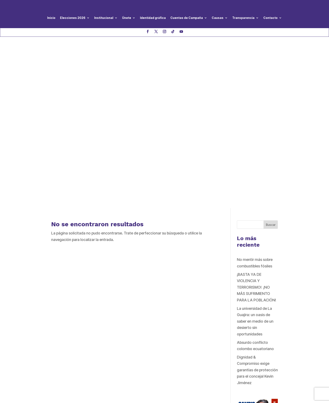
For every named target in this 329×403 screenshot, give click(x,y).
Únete (126, 18)
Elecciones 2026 (72, 18)
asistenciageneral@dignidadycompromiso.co (83, 339)
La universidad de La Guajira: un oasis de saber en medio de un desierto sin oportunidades (255, 150)
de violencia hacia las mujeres (155, 346)
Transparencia (243, 18)
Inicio (51, 18)
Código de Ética (144, 324)
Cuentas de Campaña (186, 18)
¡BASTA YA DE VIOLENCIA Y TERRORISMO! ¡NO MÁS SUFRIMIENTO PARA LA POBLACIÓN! (256, 116)
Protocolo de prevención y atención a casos (162, 338)
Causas (217, 18)
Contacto (270, 18)
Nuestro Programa (146, 311)
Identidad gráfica (153, 18)
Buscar (270, 53)
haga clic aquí (103, 354)
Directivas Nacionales (148, 317)
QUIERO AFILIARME (234, 348)
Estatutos (138, 330)
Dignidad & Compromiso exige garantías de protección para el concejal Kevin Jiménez (257, 198)
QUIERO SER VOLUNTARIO (240, 317)
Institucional (103, 18)
